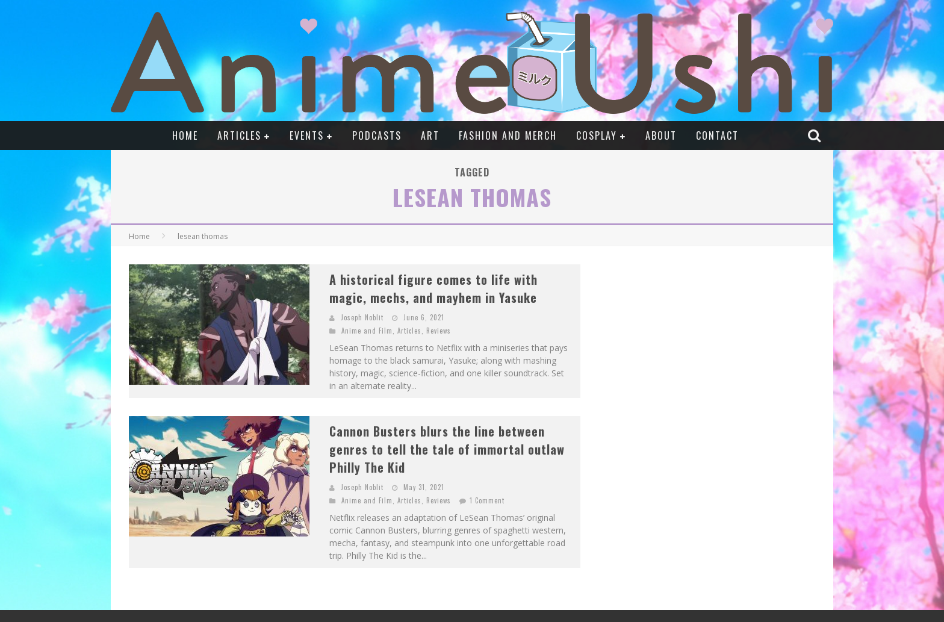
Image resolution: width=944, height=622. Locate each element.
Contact (717, 135)
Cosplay (596, 135)
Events (307, 135)
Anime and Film (367, 330)
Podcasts (377, 135)
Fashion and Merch (508, 135)
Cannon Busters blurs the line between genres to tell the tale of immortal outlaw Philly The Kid (447, 449)
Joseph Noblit (362, 317)
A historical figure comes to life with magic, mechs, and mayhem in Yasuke (433, 288)
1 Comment (487, 500)
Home (185, 135)
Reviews (438, 330)
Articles (239, 135)
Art (430, 135)
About (661, 135)
